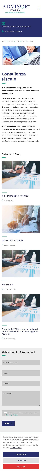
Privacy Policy (12, 415)
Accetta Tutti (21, 454)
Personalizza (21, 460)
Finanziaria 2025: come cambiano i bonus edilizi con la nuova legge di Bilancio (20, 331)
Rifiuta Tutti (21, 467)
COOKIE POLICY (16, 448)
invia (9, 423)
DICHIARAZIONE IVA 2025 (15, 196)
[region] (21, 451)
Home (4, 41)
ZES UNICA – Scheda (12, 240)
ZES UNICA (7, 285)
